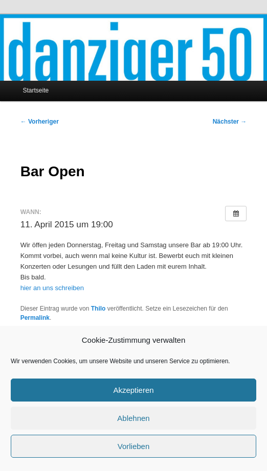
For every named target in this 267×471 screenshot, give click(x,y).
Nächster (230, 121)
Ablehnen (133, 418)
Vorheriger (39, 121)
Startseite (36, 90)
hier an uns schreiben (52, 288)
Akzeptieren (133, 390)
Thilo (98, 308)
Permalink (35, 317)
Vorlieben (134, 446)
